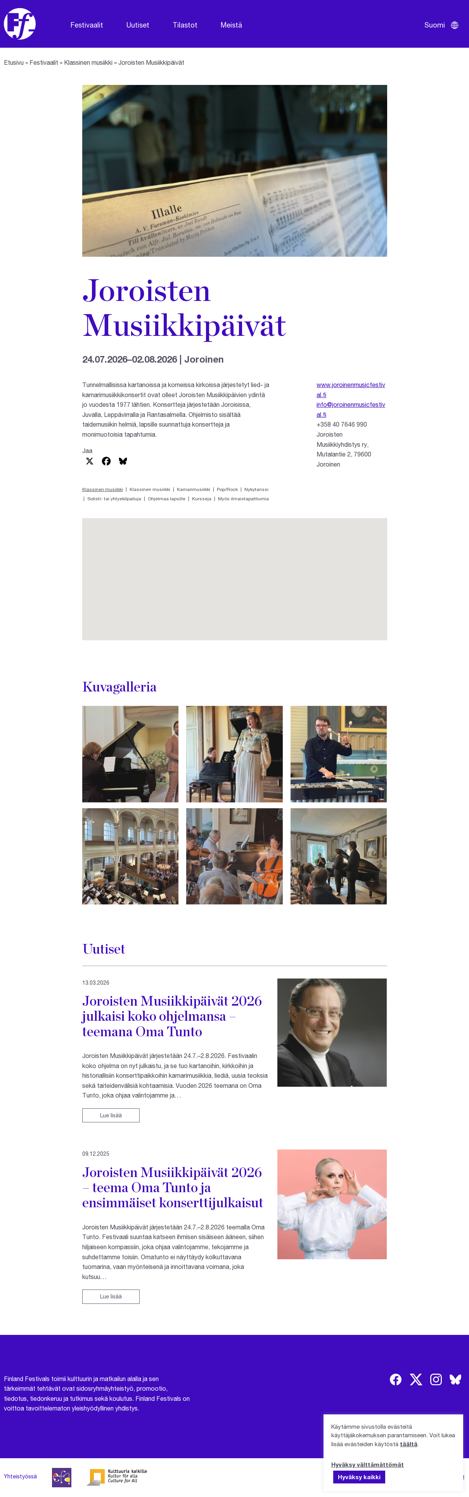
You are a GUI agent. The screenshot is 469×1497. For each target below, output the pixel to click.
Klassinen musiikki (88, 62)
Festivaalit (87, 25)
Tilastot (185, 25)
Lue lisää (111, 1115)
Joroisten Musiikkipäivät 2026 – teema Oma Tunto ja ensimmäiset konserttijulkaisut (172, 1187)
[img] (396, 1379)
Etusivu (14, 62)
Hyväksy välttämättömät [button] (367, 1464)
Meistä (231, 25)
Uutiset (137, 25)
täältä (408, 1443)
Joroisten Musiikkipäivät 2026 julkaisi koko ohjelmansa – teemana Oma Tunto (172, 1015)
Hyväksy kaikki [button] (359, 1476)
